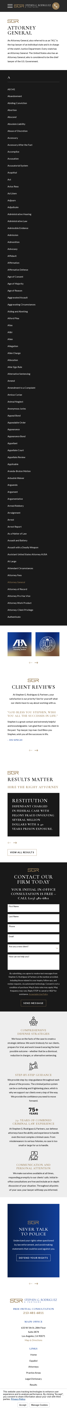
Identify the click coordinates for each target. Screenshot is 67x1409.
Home (33, 1354)
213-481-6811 (33, 1313)
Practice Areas (33, 1372)
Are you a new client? (19, 946)
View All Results (22, 852)
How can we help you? (19, 956)
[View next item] (36, 662)
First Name (14, 906)
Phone (12, 926)
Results (33, 1384)
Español (33, 1360)
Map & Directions (33, 1340)
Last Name (14, 916)
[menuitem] (33, 89)
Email (11, 936)
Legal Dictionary (33, 1378)
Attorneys (33, 1366)
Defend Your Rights (33, 1257)
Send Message (33, 1003)
